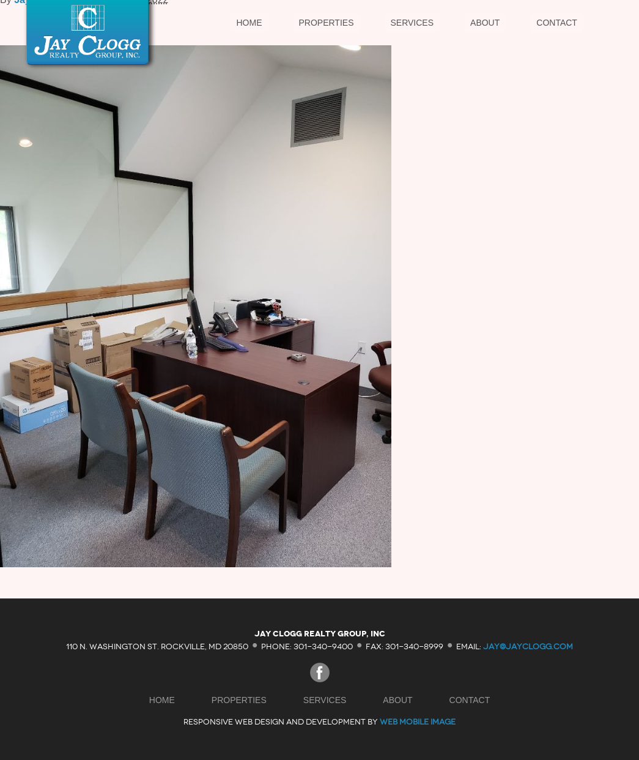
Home (249, 23)
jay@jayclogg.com (528, 645)
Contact (556, 23)
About (485, 23)
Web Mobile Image (418, 721)
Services (412, 23)
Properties (326, 23)
